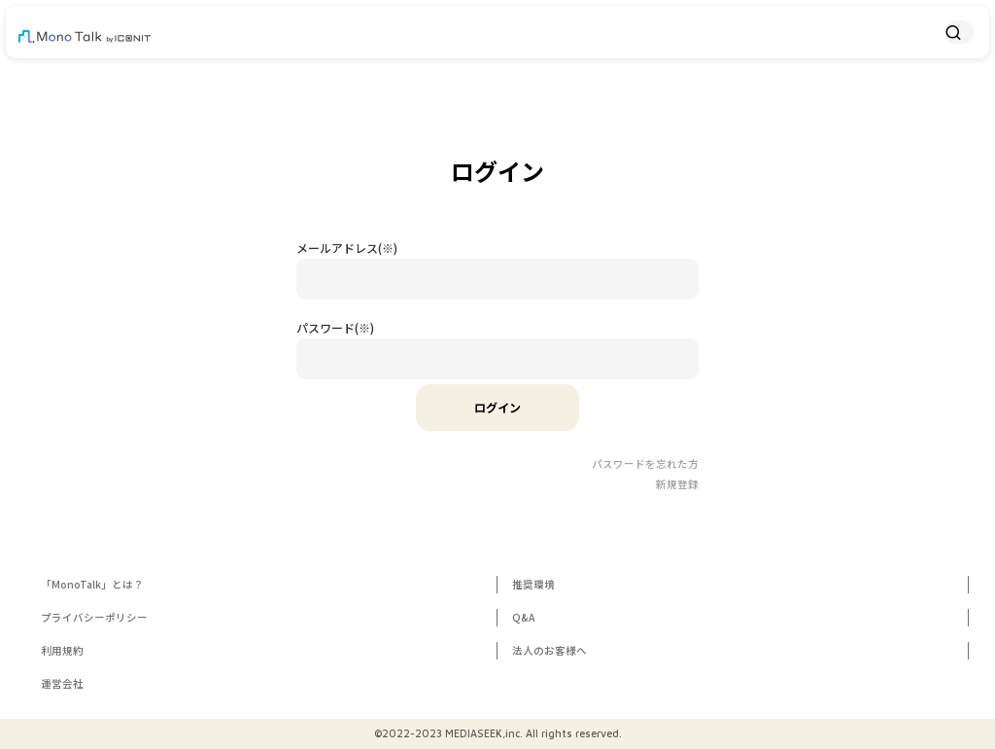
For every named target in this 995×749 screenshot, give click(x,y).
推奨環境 (533, 584)
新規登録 (677, 484)
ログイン (497, 407)
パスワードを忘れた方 (645, 463)
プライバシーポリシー (94, 617)
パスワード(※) (335, 327)
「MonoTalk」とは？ (92, 584)
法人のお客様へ (549, 650)
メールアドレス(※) (346, 247)
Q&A (523, 617)
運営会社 (62, 683)
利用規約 (62, 650)
